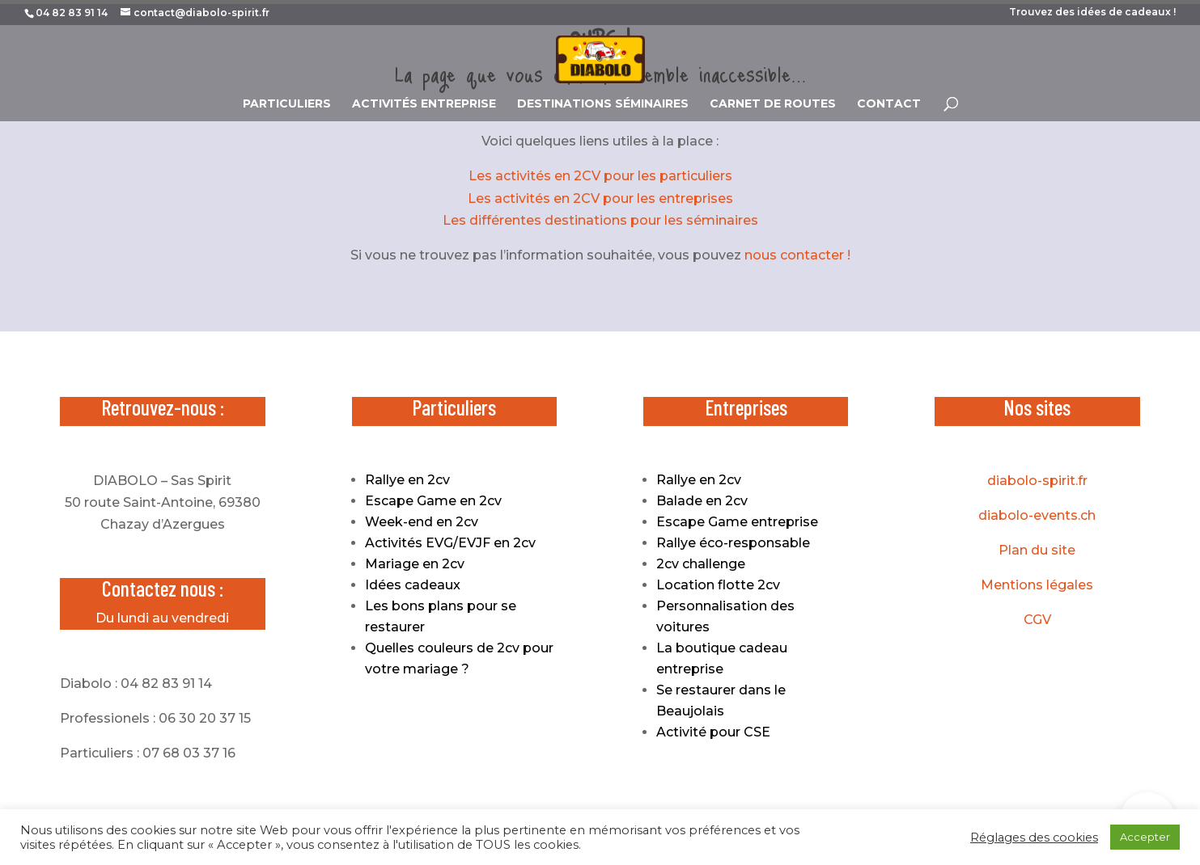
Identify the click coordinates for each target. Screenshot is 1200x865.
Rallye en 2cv (407, 479)
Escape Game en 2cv (433, 500)
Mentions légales (1037, 585)
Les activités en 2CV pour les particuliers (600, 176)
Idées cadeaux (412, 585)
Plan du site (1037, 550)
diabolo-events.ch (1037, 515)
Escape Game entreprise (737, 522)
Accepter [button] (1145, 836)
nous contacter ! (797, 255)
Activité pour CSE (713, 732)
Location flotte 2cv (718, 585)
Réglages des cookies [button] (1034, 837)
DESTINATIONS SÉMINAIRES (603, 104)
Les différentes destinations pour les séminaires (600, 220)
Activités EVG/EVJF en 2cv (450, 543)
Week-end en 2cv (421, 522)
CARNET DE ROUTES (773, 104)
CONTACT (889, 104)
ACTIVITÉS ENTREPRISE (424, 104)
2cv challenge (700, 564)
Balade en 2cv (702, 500)
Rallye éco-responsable (733, 543)
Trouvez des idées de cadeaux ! (1092, 12)
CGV (1037, 619)
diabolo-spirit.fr (1037, 480)
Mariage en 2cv (414, 564)
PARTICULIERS (287, 104)
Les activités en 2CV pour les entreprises (600, 198)
